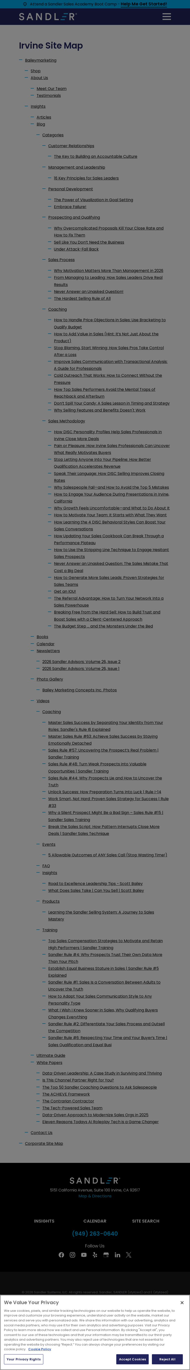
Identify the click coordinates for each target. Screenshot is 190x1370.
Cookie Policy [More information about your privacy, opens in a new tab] (39, 1366)
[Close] (182, 1319)
